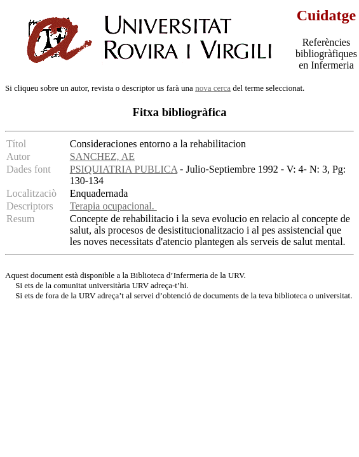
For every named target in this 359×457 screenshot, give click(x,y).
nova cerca (213, 88)
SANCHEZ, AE (102, 156)
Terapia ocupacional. (113, 206)
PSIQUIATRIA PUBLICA (123, 169)
